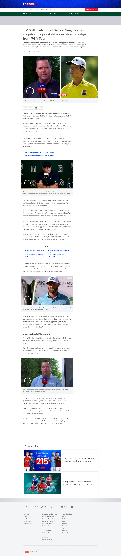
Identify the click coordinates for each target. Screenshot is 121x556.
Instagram (53, 507)
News (31, 13)
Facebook (33, 507)
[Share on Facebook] (25, 108)
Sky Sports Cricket (47, 523)
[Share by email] (41, 108)
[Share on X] (30, 108)
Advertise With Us (66, 534)
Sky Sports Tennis (46, 530)
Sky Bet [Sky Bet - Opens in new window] (77, 13)
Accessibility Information (67, 549)
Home (24, 9)
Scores (37, 9)
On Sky (71, 13)
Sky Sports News (46, 534)
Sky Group (64, 523)
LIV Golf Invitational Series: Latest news (39, 152)
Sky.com (64, 516)
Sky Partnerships (66, 528)
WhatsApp (75, 507)
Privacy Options (54, 549)
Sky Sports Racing (47, 539)
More (54, 9)
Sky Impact (65, 530)
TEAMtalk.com (27, 521)
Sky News (64, 518)
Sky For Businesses (66, 525)
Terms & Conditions (28, 549)
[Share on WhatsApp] (36, 108)
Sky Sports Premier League (49, 518)
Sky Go (63, 521)
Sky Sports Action (47, 532)
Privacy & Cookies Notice (41, 549)
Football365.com (27, 523)
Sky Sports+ (45, 537)
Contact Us (78, 549)
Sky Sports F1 (45, 528)
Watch (43, 9)
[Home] (29, 4)
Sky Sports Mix (46, 541)
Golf (25, 13)
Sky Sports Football (47, 521)
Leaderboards (44, 13)
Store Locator (65, 532)
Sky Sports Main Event (48, 516)
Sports (30, 9)
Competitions (54, 14)
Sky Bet (48, 9)
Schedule (64, 14)
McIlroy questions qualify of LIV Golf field (39, 155)
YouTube (64, 507)
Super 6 (25, 518)
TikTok (43, 507)
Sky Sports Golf (46, 525)
